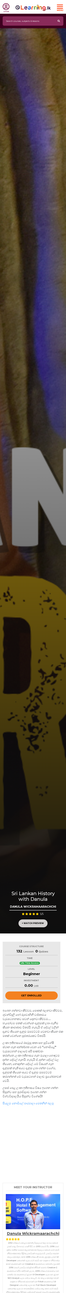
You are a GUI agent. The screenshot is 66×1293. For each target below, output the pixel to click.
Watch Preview (33, 923)
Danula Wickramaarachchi (33, 1233)
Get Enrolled (31, 995)
